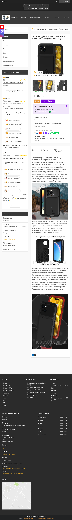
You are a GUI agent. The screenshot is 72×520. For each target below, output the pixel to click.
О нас (47, 17)
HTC (4, 400)
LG (4, 403)
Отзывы (5, 57)
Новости (5, 45)
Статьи (5, 49)
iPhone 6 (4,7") (7, 388)
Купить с (48, 101)
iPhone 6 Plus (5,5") (8, 390)
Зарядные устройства (33, 389)
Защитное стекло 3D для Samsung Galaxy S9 (15, 113)
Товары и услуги (35, 17)
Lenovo (5, 395)
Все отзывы (15, 206)
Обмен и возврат (8, 65)
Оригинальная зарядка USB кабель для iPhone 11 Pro (15, 90)
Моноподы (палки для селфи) (36, 392)
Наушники (30, 397)
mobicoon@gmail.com (9, 239)
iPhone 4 (5, 383)
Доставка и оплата (8, 61)
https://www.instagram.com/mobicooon (13, 468)
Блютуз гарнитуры (32, 395)
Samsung (6, 393)
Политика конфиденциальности (46, 518)
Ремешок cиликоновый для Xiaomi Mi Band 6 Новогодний (14, 163)
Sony (4, 398)
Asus (4, 405)
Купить (37, 101)
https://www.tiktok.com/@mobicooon (12, 473)
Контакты (56, 17)
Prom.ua (44, 516)
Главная (23, 17)
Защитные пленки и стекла (35, 387)
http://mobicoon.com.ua (8, 448)
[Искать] (26, 29)
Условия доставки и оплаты (59, 385)
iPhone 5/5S (6, 385)
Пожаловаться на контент (30, 518)
